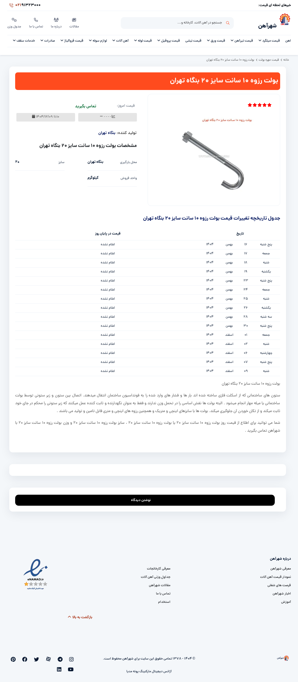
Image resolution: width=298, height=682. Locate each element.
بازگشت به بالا (79, 614)
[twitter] (48, 656)
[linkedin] (16, 656)
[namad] (36, 571)
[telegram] (65, 656)
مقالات (75, 22)
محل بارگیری (128, 159)
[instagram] (72, 656)
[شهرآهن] (284, 22)
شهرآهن (265, 23)
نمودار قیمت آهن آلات (275, 574)
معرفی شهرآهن (280, 566)
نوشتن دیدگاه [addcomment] (143, 496)
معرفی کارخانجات (158, 566)
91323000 (24, 6)
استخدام (164, 599)
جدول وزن (14, 22)
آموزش (286, 599)
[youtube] (24, 656)
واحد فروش (129, 175)
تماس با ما (37, 22)
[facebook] (40, 656)
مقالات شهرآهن (159, 582)
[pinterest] (32, 656)
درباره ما (57, 22)
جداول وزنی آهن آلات (155, 574)
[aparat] (56, 656)
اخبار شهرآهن (282, 591)
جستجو (228, 22)
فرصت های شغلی (279, 582)
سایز (61, 159)
